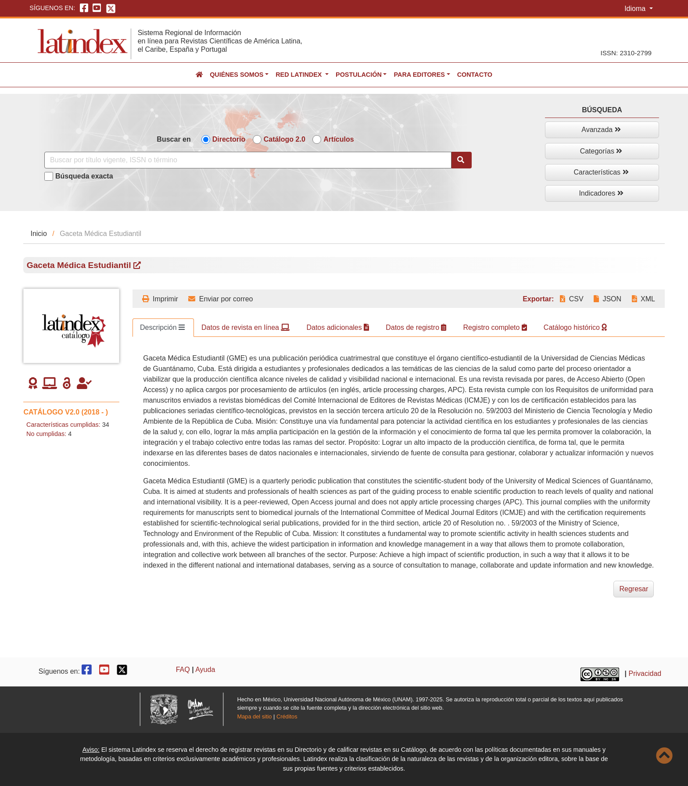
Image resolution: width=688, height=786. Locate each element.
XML (643, 299)
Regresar (633, 589)
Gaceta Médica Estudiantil (84, 265)
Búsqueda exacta (84, 176)
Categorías (601, 151)
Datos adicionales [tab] (337, 327)
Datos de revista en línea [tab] (245, 327)
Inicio (38, 233)
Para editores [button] (419, 74)
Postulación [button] (359, 74)
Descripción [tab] (162, 327)
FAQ (183, 669)
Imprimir (160, 299)
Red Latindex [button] (299, 74)
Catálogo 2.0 (284, 139)
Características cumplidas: (63, 424)
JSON (607, 299)
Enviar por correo (220, 299)
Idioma (635, 8)
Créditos (286, 716)
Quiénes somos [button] (236, 74)
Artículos (338, 139)
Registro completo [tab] (495, 327)
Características (600, 172)
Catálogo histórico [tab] (575, 327)
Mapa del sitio (254, 716)
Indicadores (601, 193)
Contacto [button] (474, 74)
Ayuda (205, 669)
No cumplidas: (46, 433)
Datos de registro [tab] (416, 327)
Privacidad (645, 673)
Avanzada (600, 129)
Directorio (229, 139)
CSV (571, 299)
